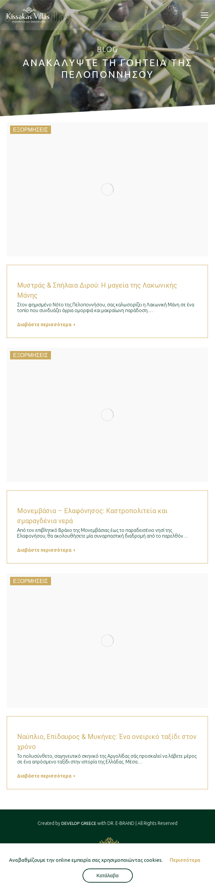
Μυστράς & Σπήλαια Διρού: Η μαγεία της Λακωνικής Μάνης (97, 290)
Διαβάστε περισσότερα (46, 324)
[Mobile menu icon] (204, 15)
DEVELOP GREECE (78, 823)
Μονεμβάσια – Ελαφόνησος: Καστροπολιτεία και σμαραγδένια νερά (92, 516)
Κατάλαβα (107, 875)
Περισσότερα (185, 860)
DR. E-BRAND (121, 823)
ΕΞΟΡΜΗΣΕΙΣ (30, 130)
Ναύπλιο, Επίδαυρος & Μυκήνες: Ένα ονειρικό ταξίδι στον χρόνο (107, 742)
